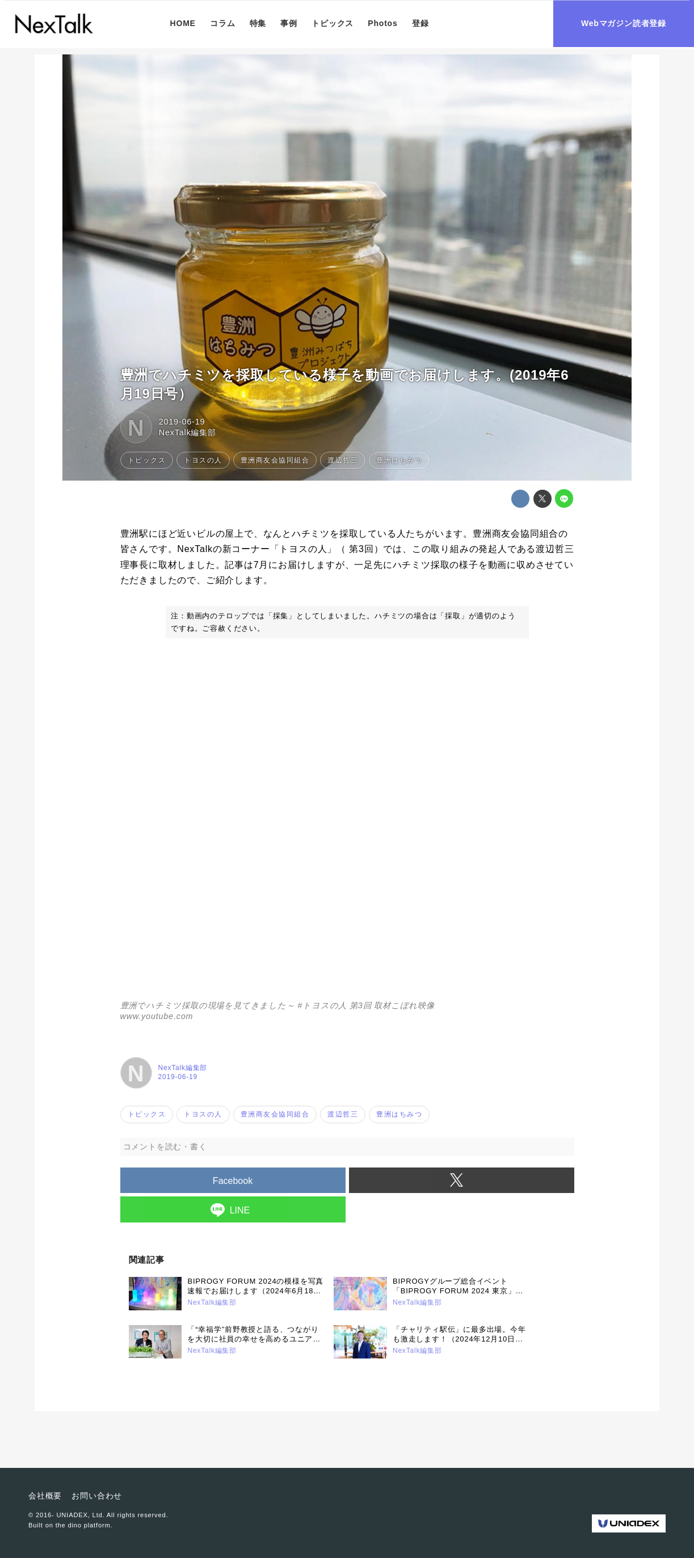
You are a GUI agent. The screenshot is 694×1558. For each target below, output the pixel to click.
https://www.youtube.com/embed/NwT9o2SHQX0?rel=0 (347, 826)
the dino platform (83, 1525)
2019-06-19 (182, 421)
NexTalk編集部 (187, 432)
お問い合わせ (96, 1495)
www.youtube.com (157, 1016)
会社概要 (45, 1495)
